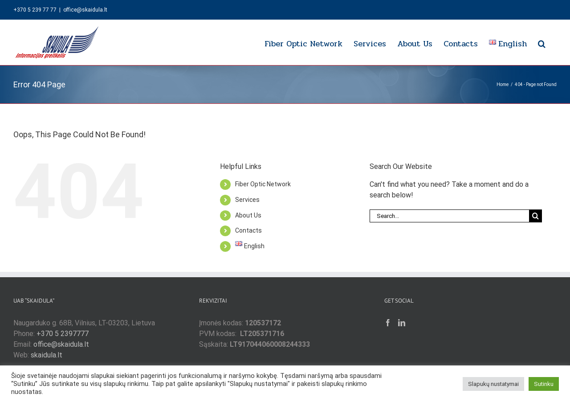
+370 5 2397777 (63, 333)
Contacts (248, 230)
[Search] (535, 215)
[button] (542, 42)
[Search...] (449, 215)
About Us (248, 215)
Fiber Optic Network (263, 184)
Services (247, 199)
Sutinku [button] (544, 384)
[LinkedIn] (401, 322)
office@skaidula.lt (85, 10)
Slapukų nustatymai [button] (493, 384)
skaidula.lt (46, 355)
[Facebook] (387, 322)
